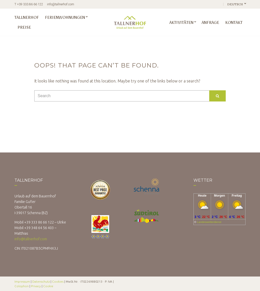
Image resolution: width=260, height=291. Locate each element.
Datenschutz (41, 281)
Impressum (22, 281)
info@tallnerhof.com (60, 4)
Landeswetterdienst (209, 222)
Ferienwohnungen (65, 17)
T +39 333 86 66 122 (28, 4)
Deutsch (235, 4)
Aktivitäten (181, 22)
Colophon (21, 286)
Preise (24, 27)
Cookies (57, 281)
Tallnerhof (26, 17)
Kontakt (233, 22)
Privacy (36, 286)
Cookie (48, 286)
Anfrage (210, 22)
